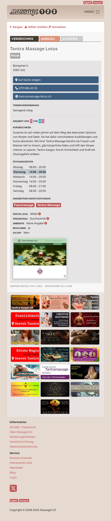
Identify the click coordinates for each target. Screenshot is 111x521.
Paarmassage (23, 205)
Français (97, 2)
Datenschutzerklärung (23, 446)
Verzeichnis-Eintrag (21, 441)
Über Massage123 (21, 432)
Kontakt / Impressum (23, 427)
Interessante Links (21, 462)
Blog (12, 472)
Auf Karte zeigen (28, 80)
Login (13, 477)
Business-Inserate (21, 458)
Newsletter (16, 467)
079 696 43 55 (26, 88)
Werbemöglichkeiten (22, 437)
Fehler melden (36, 27)
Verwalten (57, 27)
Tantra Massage (48, 205)
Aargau (16, 27)
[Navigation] (92, 11)
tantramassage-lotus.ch (33, 96)
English (87, 2)
